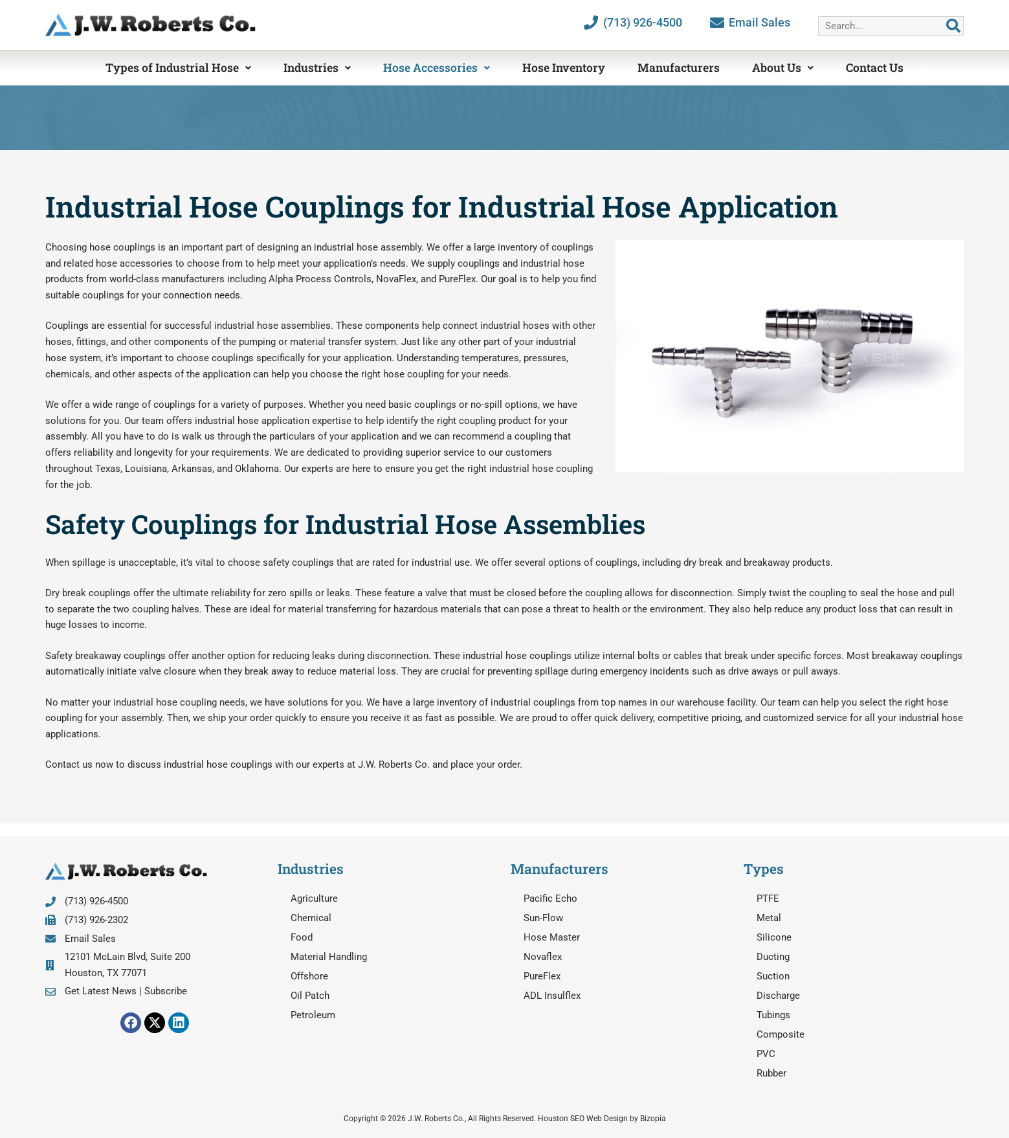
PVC (766, 1054)
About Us (783, 67)
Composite (780, 1034)
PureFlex (542, 976)
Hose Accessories (436, 67)
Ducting (773, 957)
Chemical (311, 918)
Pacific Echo (550, 898)
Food (302, 937)
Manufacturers (679, 67)
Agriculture (314, 898)
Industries (317, 67)
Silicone (774, 937)
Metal (769, 918)
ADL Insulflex (552, 995)
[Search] (953, 26)
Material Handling (329, 957)
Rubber (771, 1073)
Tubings (773, 1015)
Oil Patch (310, 995)
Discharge (778, 995)
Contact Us (875, 67)
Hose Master (552, 937)
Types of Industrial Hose (178, 67)
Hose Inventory (563, 67)
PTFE (768, 898)
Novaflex (543, 957)
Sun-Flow (543, 918)
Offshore (309, 976)
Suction (773, 976)
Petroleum (313, 1015)
